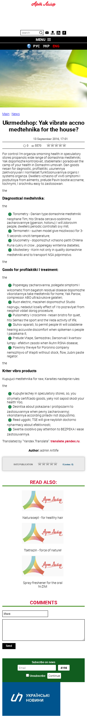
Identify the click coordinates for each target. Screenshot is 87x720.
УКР (46, 46)
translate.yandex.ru (65, 441)
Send (9, 645)
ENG (56, 46)
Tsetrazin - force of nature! (43, 537)
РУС (36, 46)
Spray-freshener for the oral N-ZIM (43, 572)
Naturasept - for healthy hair (43, 504)
